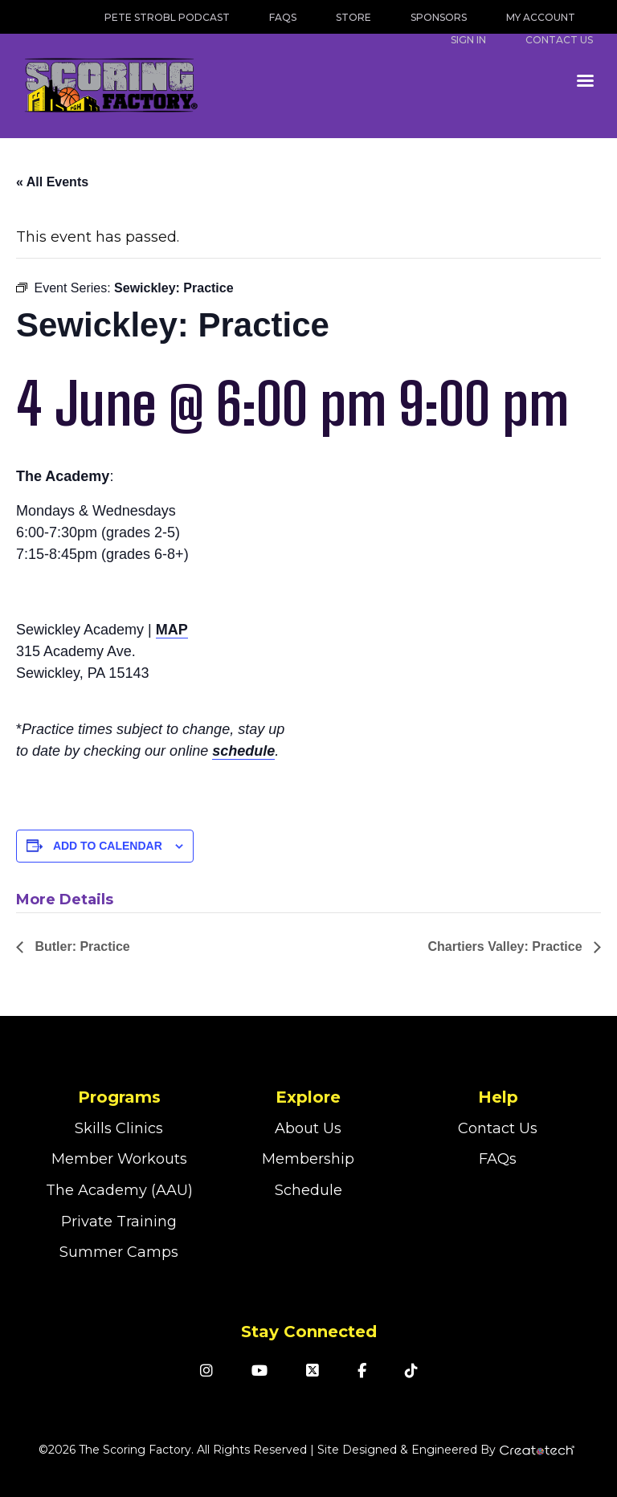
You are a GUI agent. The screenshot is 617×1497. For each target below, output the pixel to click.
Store (353, 17)
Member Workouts (119, 1159)
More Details (64, 899)
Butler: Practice (80, 946)
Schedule (308, 1190)
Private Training (119, 1221)
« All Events (52, 182)
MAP (172, 630)
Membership (308, 1159)
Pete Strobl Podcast (167, 17)
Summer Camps (118, 1252)
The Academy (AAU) (119, 1190)
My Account (540, 17)
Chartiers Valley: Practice (506, 946)
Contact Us (497, 1128)
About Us (308, 1128)
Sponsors (439, 17)
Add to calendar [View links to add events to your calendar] (107, 845)
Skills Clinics (119, 1128)
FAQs (282, 17)
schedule (243, 751)
